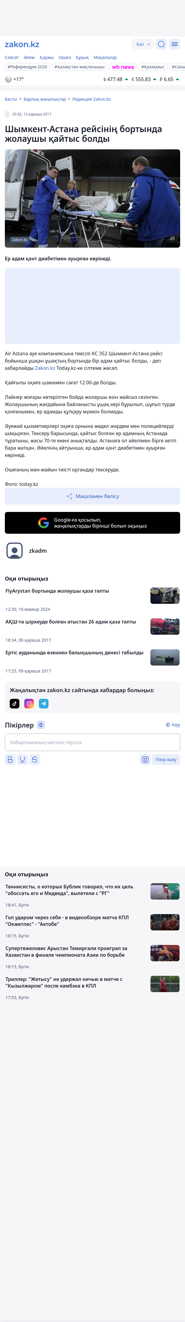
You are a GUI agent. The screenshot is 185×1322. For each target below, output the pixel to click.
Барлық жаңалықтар (45, 99)
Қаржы (47, 57)
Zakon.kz (45, 368)
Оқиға (65, 57)
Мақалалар (105, 57)
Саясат (12, 57)
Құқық (82, 57)
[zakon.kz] (22, 44)
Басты (11, 99)
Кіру (176, 725)
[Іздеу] (161, 44)
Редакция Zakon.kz (91, 99)
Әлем (29, 57)
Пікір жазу (166, 759)
